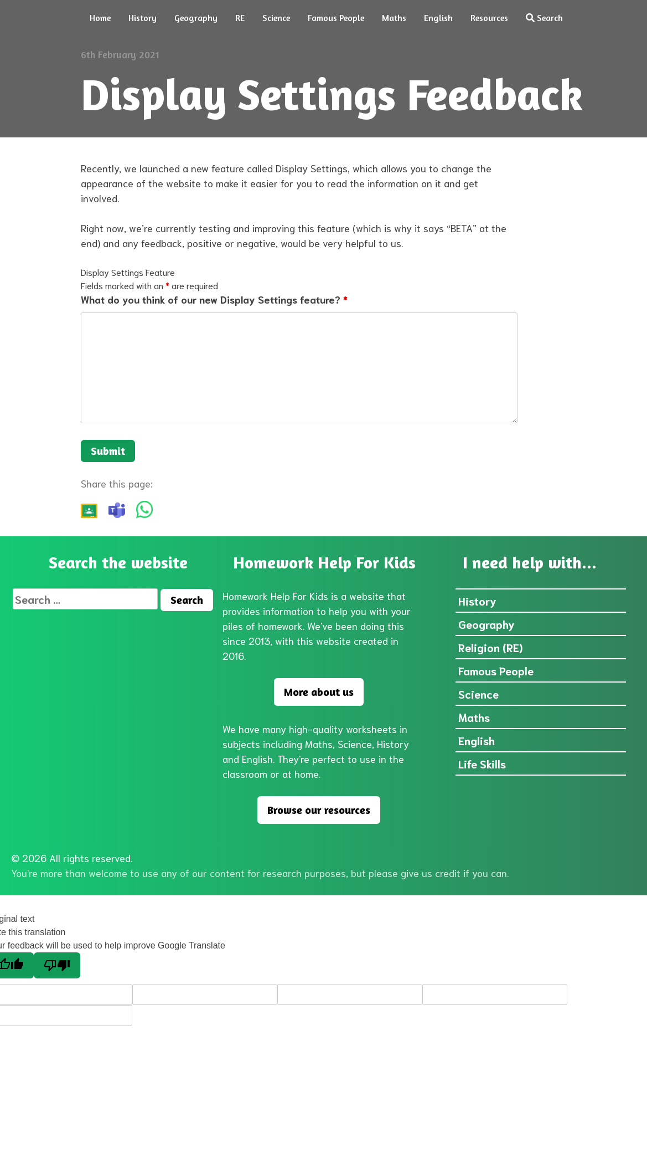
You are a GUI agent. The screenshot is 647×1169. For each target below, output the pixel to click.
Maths (394, 17)
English (438, 17)
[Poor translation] (57, 965)
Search (544, 17)
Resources (489, 17)
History (142, 17)
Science (276, 17)
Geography (196, 17)
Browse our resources (318, 810)
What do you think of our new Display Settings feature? (214, 299)
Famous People (336, 17)
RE (240, 17)
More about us (319, 692)
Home (100, 17)
